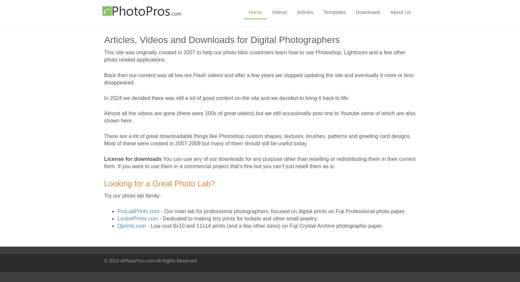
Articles (305, 12)
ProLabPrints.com (138, 211)
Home (255, 12)
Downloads (368, 12)
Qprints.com (131, 226)
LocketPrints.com (137, 218)
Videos (279, 12)
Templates (334, 12)
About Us (400, 12)
